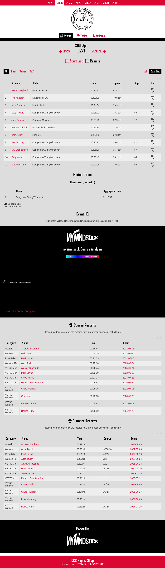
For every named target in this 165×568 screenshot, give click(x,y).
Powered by (82, 537)
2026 (50, 3)
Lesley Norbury (28, 403)
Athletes (99, 36)
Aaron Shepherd (19, 90)
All (6, 71)
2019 (114, 3)
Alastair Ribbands (30, 368)
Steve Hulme (27, 377)
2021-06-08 (136, 484)
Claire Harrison (28, 388)
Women (22, 71)
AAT (32, 71)
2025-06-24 (128, 363)
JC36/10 (99, 51)
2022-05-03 (136, 449)
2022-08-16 (136, 454)
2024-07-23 (128, 377)
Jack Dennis (17, 120)
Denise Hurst (27, 411)
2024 (69, 3)
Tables (82, 36)
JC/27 (64, 51)
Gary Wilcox (17, 157)
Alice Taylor (27, 363)
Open (13, 71)
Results (92, 60)
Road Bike (155, 71)
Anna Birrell (27, 449)
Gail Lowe (26, 353)
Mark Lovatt (27, 358)
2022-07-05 (128, 388)
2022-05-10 (128, 358)
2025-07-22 (128, 382)
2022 (88, 3)
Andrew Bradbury (30, 348)
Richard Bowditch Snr (32, 382)
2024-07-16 (136, 506)
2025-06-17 (136, 492)
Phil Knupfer (17, 98)
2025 (60, 3)
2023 (78, 3)
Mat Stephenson (19, 149)
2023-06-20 (128, 353)
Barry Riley (16, 135)
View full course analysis (19, 311)
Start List (74, 60)
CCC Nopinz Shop (82, 562)
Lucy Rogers (17, 112)
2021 (96, 3)
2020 (106, 3)
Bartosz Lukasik (19, 127)
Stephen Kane (18, 164)
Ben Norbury (17, 142)
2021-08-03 (128, 348)
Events (65, 36)
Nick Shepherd (18, 105)
